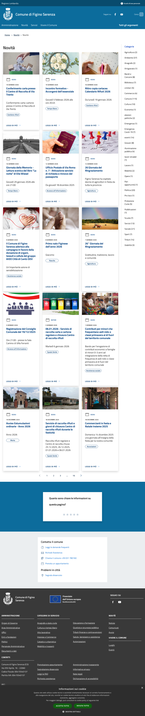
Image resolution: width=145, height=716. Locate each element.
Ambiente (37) (131, 57)
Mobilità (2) (129, 170)
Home (7, 35)
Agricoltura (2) (131, 52)
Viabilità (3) (129, 245)
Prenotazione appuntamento (49, 664)
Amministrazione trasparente (86, 664)
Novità (16, 35)
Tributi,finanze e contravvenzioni (87, 632)
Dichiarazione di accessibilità (85, 678)
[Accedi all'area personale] (130, 3)
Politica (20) (130, 190)
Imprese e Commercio (46, 637)
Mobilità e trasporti (45, 646)
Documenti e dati (9, 651)
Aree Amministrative (11, 627)
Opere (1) (129, 176)
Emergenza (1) (131, 123)
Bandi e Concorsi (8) (130, 75)
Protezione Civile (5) (129, 202)
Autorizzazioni (79, 641)
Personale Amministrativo (13, 646)
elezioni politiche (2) (130, 116)
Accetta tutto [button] (62, 706)
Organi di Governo (9, 623)
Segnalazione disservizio (48, 669)
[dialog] (72, 700)
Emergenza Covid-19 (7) (130, 130)
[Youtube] (117, 14)
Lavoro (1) (129, 165)
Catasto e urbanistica (46, 641)
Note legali (77, 673)
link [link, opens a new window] (97, 700)
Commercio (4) (131, 93)
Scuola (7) (129, 218)
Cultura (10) (130, 104)
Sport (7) (128, 234)
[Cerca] (140, 14)
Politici (5, 641)
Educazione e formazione (84, 622)
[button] (72, 711)
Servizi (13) (129, 223)
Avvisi (11, 79)
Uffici (4, 632)
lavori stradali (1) (131, 158)
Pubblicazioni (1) (130, 211)
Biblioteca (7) (130, 82)
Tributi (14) (129, 239)
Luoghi (112, 645)
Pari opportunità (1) (131, 183)
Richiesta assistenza (46, 678)
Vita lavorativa (43, 632)
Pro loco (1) (129, 195)
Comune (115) (131, 98)
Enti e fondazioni (9, 637)
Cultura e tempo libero (47, 627)
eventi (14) (129, 137)
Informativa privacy (81, 669)
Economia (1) (130, 109)
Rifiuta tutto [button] (83, 706)
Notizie (51, 320)
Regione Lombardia (10, 3)
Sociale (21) (130, 228)
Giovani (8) (129, 142)
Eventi (111, 649)
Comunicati (114, 627)
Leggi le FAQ (42, 673)
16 (74, 475)
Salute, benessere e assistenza (86, 636)
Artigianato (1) (131, 68)
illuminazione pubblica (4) (130, 150)
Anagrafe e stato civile (47, 623)
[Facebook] (110, 14)
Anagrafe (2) (130, 63)
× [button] (142, 688)
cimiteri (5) (129, 87)
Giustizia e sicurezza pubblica (86, 627)
